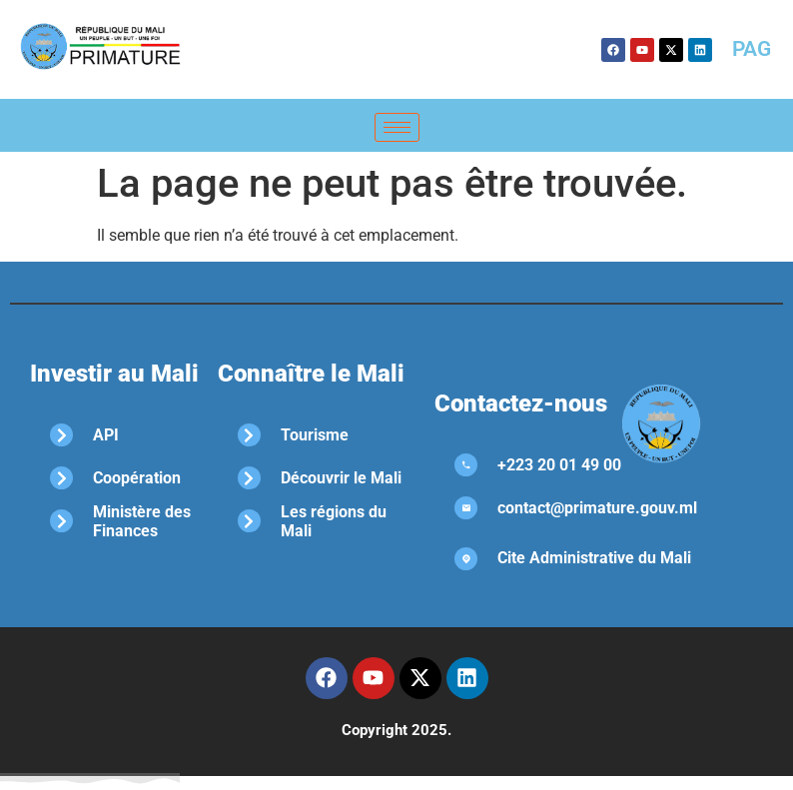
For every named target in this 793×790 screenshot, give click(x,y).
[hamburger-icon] (397, 127)
